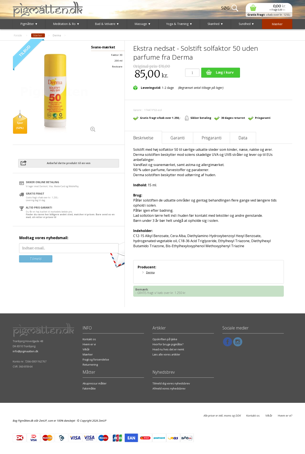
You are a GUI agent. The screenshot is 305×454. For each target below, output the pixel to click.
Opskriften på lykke (164, 339)
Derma (150, 272)
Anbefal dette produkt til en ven (68, 163)
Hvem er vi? (285, 415)
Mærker (88, 354)
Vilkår (86, 349)
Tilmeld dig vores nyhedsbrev (171, 383)
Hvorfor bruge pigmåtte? (167, 344)
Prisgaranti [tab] (211, 138)
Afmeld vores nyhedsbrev (168, 388)
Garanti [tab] (177, 138)
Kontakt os (89, 339)
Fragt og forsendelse (96, 359)
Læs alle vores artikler (166, 354)
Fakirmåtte (89, 388)
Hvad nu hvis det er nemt (168, 349)
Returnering (90, 364)
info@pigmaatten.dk (25, 351)
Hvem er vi (89, 344)
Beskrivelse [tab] (143, 138)
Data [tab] (242, 138)
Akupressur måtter (95, 383)
